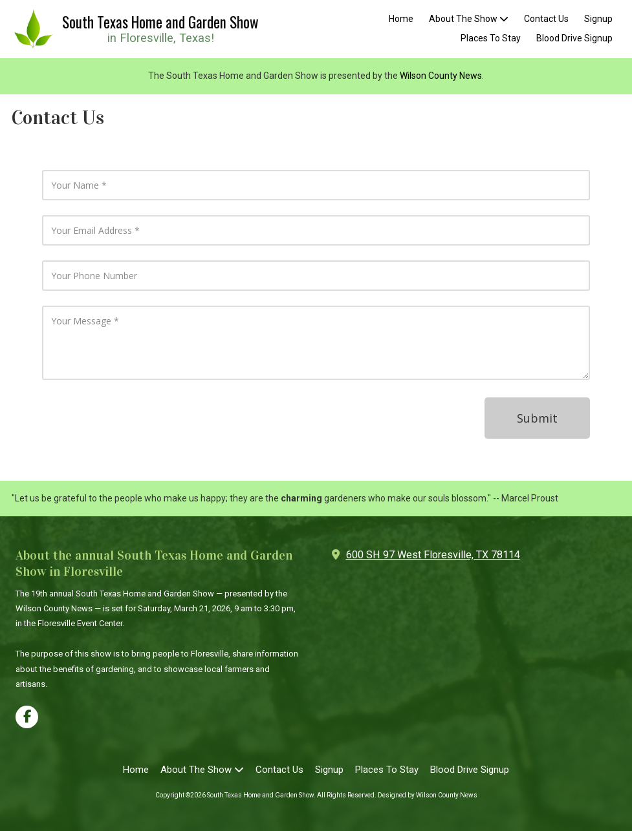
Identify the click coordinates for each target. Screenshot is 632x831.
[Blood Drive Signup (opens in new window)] (574, 38)
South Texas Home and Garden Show (160, 22)
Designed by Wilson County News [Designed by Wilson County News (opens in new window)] (427, 795)
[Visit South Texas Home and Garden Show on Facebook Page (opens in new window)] (27, 717)
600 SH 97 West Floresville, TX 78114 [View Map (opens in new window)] (433, 555)
